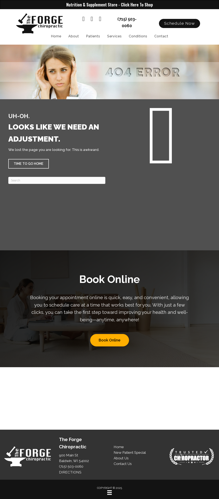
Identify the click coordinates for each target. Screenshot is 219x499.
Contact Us (123, 464)
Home (119, 447)
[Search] (56, 180)
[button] (179, 23)
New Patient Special (130, 452)
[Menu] (109, 492)
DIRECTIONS (70, 472)
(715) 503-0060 (71, 466)
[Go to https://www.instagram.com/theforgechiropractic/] (100, 19)
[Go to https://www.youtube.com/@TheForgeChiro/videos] (92, 19)
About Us (121, 458)
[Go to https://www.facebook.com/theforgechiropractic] (83, 19)
